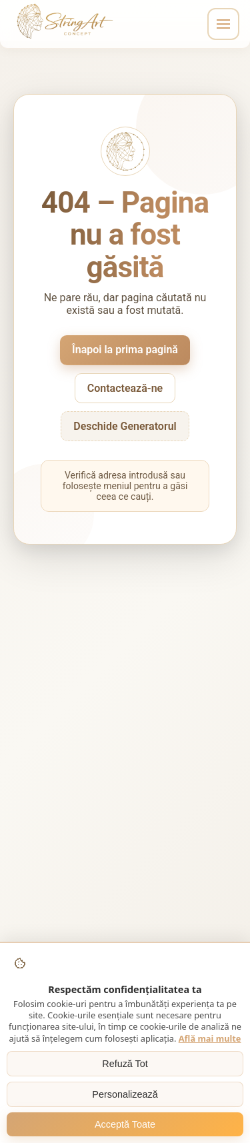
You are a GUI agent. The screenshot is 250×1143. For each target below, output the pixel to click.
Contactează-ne (125, 388)
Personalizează (124, 1094)
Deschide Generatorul (125, 426)
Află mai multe (210, 1038)
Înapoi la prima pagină (125, 349)
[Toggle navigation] (223, 24)
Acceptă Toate (125, 1124)
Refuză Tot (125, 1063)
